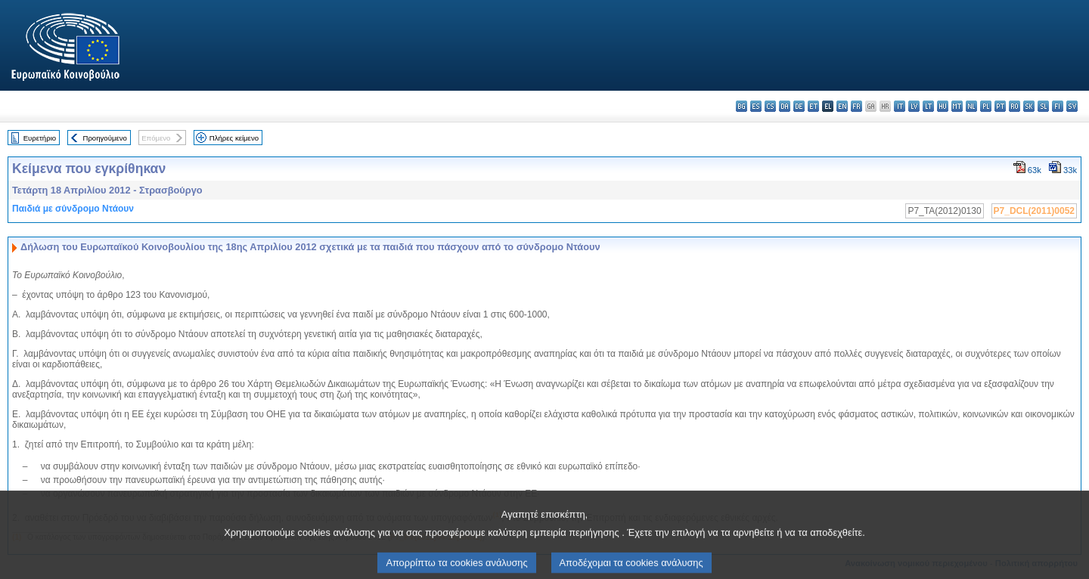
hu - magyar (942, 106)
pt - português (1000, 106)
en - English (842, 106)
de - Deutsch (799, 106)
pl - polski (985, 106)
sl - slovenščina (1043, 106)
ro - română (1014, 106)
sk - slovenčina (1029, 106)
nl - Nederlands (971, 106)
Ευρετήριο (39, 138)
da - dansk (784, 106)
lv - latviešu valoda (914, 106)
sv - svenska (1072, 106)
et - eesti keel (813, 106)
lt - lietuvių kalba (928, 106)
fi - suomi (1057, 106)
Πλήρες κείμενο (234, 138)
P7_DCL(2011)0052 (1034, 211)
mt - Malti (957, 106)
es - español (756, 106)
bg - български (741, 106)
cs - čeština (770, 106)
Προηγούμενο (104, 138)
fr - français (856, 106)
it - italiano (899, 106)
